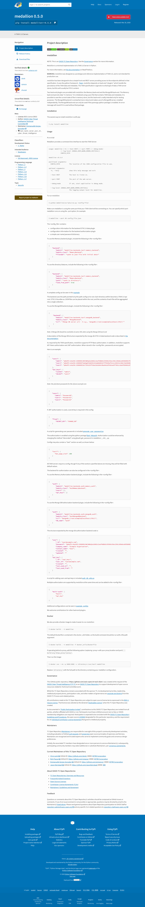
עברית (109, 890)
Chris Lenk (54, 756)
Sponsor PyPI (86, 842)
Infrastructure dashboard (58, 837)
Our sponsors (59, 845)
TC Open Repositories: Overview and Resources (67, 775)
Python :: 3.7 (22, 179)
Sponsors (108, 4)
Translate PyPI (85, 840)
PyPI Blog (58, 834)
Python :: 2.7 (22, 167)
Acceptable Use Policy (111, 845)
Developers (22, 152)
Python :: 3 (21, 169)
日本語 (46, 890)
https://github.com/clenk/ (77, 756)
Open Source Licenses (58, 781)
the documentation (73, 70)
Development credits (84, 845)
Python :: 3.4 (22, 172)
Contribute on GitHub (85, 837)
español (33, 890)
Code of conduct (111, 840)
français (39, 890)
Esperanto (115, 890)
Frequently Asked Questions (60, 778)
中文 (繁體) (95, 890)
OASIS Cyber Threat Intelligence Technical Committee (28, 121)
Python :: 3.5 (22, 174)
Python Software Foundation (71, 870)
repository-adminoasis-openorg (59, 807)
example (77, 292)
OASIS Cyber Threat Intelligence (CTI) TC (61, 684)
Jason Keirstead (56, 765)
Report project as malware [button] (28, 197)
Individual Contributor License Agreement (67, 720)
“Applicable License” (95, 703)
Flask (81, 83)
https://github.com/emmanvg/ (93, 762)
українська (64, 890)
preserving (86, 734)
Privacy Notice (112, 842)
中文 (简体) (86, 890)
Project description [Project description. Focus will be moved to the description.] (24, 48)
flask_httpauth (92, 435)
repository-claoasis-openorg (115, 807)
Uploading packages (32, 837)
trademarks (92, 868)
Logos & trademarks (59, 842)
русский (102, 890)
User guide (32, 840)
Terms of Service (111, 834)
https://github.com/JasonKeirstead (84, 765)
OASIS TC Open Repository (68, 61)
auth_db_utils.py (88, 578)
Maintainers (66, 731)
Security (21, 185)
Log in (117, 4)
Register (126, 4)
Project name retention (31, 842)
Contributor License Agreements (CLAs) (64, 784)
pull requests (73, 734)
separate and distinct (114, 693)
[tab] (28, 48)
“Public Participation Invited (70, 709)
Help (92, 4)
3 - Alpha (21, 146)
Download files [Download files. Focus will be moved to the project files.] (23, 59)
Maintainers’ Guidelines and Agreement (64, 787)
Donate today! (72, 864)
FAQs (32, 845)
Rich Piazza (54, 759)
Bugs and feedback (86, 834)
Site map (72, 876)
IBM (104, 765)
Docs (99, 4)
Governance (88, 61)
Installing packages (32, 834)
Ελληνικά (72, 890)
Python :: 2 (21, 165)
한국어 (122, 890)
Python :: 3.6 (22, 176)
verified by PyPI (32, 70)
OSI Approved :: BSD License (28, 158)
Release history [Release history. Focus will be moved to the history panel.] (23, 54)
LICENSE (82, 717)
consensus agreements (117, 746)
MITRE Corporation (99, 756)
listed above (61, 804)
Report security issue (112, 837)
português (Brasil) (55, 890)
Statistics (59, 840)
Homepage (21, 109)
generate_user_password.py (93, 431)
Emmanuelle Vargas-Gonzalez (60, 762)
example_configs (82, 606)
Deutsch (79, 890)
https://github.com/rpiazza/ (78, 759)
